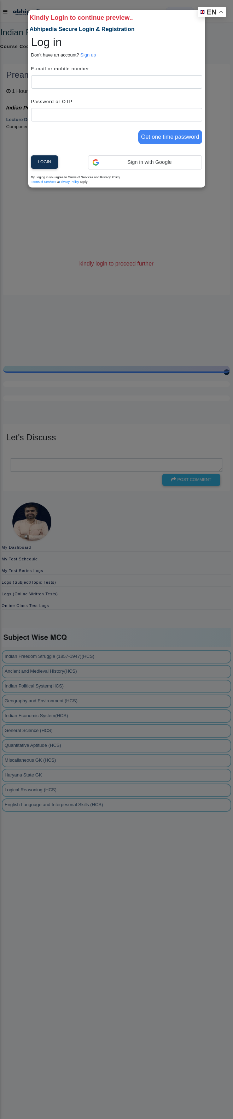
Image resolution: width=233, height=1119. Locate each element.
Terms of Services (44, 182)
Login (44, 161)
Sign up (88, 55)
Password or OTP (52, 101)
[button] (145, 162)
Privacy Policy (69, 182)
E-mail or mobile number (60, 68)
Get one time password (170, 137)
